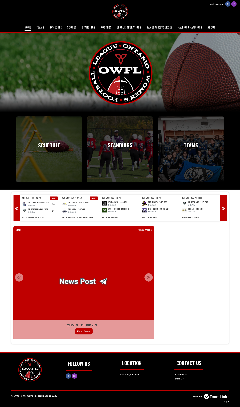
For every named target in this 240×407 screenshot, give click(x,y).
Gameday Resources (159, 27)
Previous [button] (17, 208)
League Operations (129, 27)
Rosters (106, 27)
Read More (83, 331)
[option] (40, 208)
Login (226, 401)
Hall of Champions (190, 27)
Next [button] (223, 208)
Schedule (56, 27)
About (211, 27)
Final (54, 198)
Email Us (179, 378)
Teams (40, 27)
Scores (72, 27)
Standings (88, 27)
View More (145, 229)
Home (28, 27)
